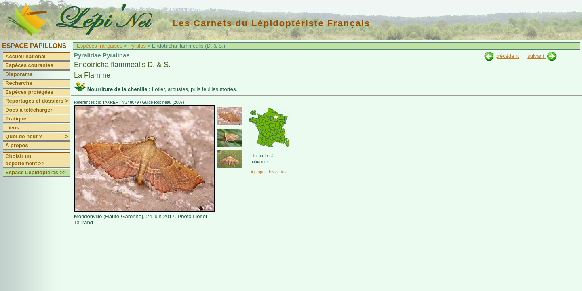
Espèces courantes (29, 65)
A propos (16, 145)
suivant (536, 56)
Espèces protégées (29, 92)
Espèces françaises (99, 46)
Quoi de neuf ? (37, 136)
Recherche (18, 83)
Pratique (15, 119)
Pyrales (137, 46)
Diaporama (18, 74)
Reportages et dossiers (37, 101)
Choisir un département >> (24, 160)
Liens (12, 127)
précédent (507, 56)
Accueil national (25, 56)
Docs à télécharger (28, 110)
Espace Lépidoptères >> (35, 172)
